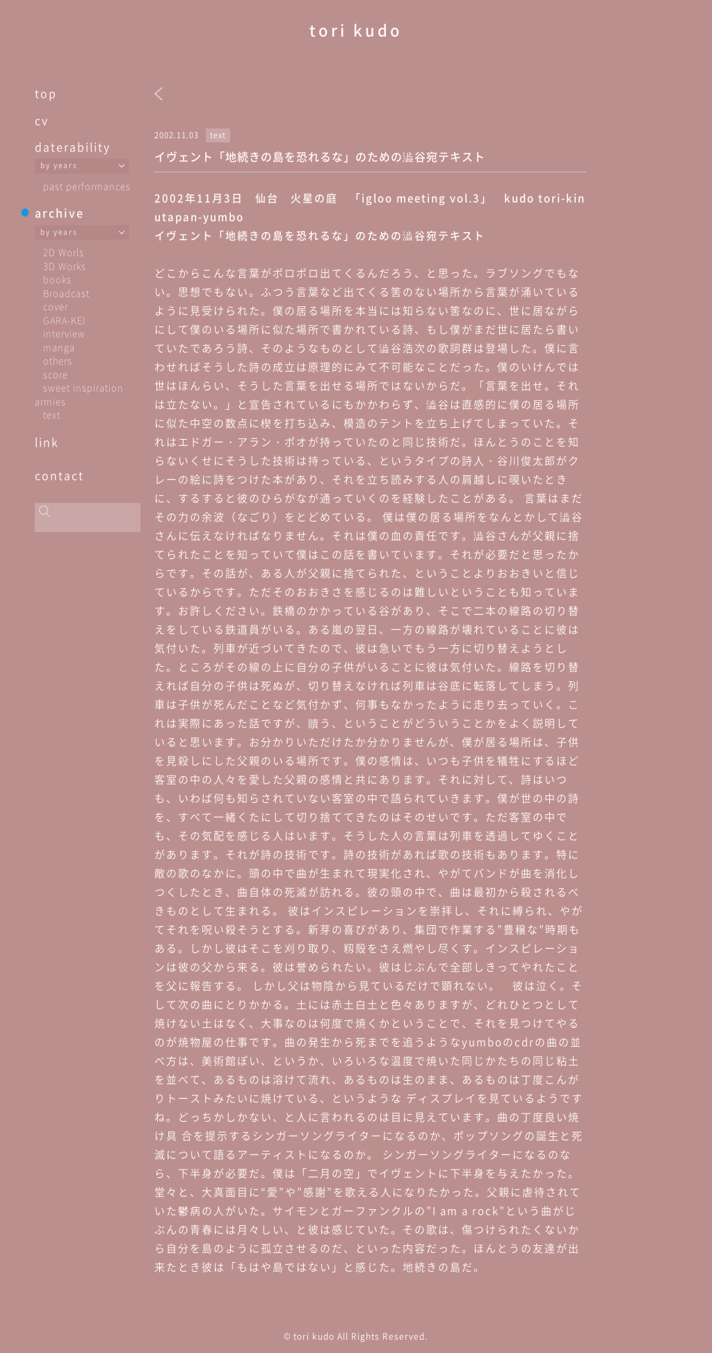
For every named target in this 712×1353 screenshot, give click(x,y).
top (46, 93)
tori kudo (356, 29)
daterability (73, 146)
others (57, 360)
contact (59, 475)
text (51, 414)
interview (64, 333)
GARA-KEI (64, 319)
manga (59, 347)
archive (59, 212)
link (47, 441)
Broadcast (66, 292)
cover (55, 306)
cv (42, 120)
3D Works (64, 265)
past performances (87, 185)
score (55, 374)
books (57, 278)
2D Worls (63, 251)
